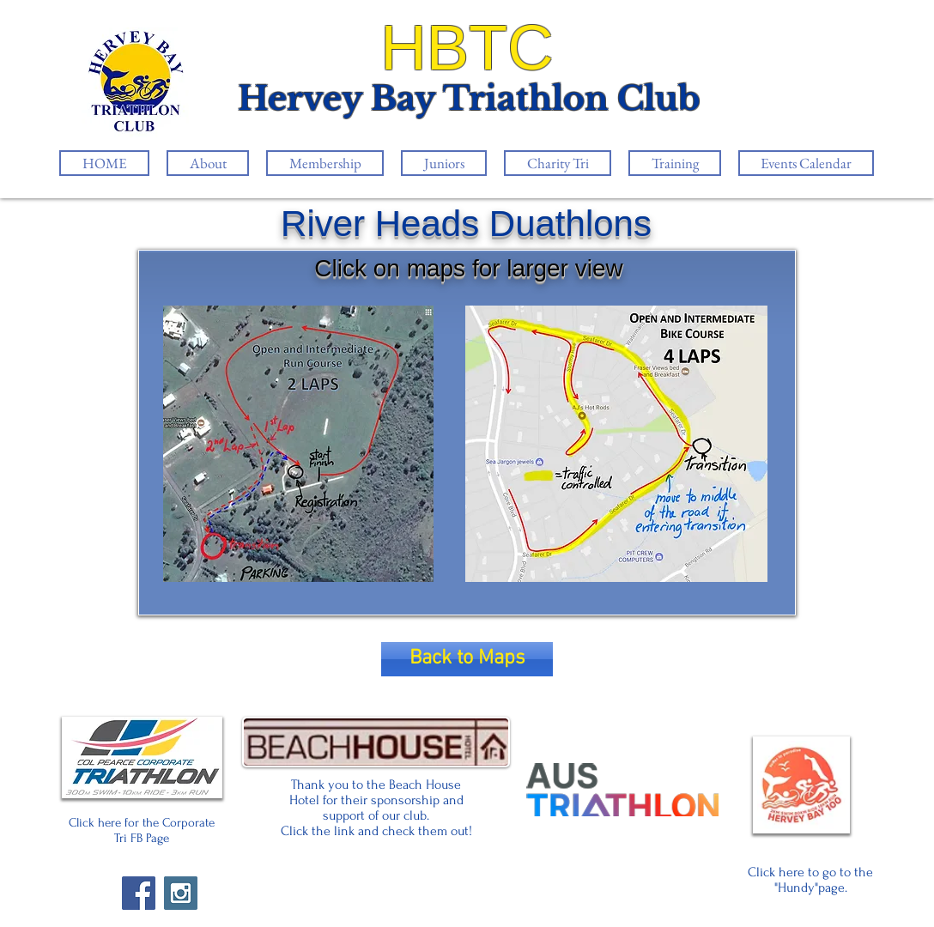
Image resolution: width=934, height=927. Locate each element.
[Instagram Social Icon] (180, 893)
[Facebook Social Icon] (138, 893)
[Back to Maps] (467, 659)
